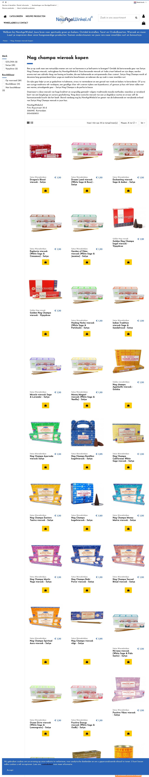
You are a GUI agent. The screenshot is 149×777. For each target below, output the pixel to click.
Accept (10, 770)
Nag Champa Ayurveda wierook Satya (41, 457)
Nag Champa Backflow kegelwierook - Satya (82, 457)
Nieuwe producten (8, 8)
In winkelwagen (45, 190)
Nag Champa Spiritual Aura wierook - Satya (41, 642)
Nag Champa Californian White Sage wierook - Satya (123, 458)
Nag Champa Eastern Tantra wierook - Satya (41, 519)
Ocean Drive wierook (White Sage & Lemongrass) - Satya (40, 725)
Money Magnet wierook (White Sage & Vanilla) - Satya (83, 397)
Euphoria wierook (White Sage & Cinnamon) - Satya (39, 253)
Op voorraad (13, 81)
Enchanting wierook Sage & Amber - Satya (124, 181)
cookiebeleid (47, 764)
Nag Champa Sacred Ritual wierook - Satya (124, 580)
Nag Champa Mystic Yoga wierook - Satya (40, 580)
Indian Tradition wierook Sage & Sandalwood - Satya (123, 325)
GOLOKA (11, 62)
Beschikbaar (13, 84)
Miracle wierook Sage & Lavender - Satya (41, 396)
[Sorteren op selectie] (128, 123)
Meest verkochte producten (26, 8)
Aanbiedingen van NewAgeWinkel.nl (44, 5)
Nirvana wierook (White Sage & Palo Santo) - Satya (123, 653)
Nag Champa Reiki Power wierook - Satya (82, 580)
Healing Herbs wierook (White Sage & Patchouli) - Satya (82, 325)
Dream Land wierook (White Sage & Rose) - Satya (82, 182)
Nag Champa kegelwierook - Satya (81, 519)
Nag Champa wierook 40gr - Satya (82, 642)
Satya (10, 65)
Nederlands (140, 2)
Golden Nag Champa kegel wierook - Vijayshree (123, 243)
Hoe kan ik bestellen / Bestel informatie (15, 5)
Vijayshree (12, 69)
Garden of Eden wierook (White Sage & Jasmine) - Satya (83, 253)
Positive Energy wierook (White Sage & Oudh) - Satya (83, 725)
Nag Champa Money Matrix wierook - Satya (124, 519)
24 (143, 123)
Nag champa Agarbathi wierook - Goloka (123, 387)
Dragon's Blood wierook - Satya (38, 181)
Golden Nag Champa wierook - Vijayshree (40, 314)
